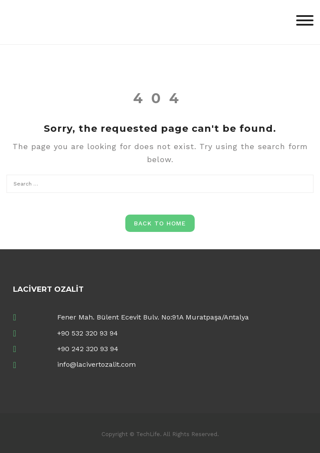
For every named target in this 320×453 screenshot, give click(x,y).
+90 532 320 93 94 (87, 333)
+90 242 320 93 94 (87, 349)
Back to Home (160, 223)
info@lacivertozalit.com (96, 364)
